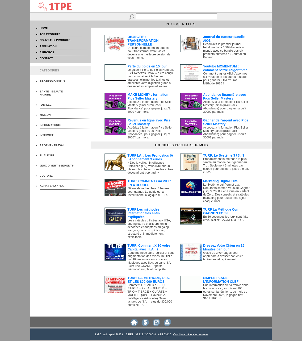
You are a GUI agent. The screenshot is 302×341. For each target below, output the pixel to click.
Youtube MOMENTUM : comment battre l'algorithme (225, 68)
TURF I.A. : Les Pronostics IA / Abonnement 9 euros (150, 157)
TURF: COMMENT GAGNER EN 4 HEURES (149, 183)
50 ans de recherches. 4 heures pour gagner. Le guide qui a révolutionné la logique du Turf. (148, 192)
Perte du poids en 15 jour (147, 66)
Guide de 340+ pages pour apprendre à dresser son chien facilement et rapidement (223, 256)
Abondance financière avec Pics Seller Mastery (224, 96)
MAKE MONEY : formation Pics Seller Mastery (147, 96)
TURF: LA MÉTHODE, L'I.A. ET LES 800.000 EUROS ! (148, 279)
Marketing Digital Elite (220, 181)
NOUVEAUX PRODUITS (55, 40)
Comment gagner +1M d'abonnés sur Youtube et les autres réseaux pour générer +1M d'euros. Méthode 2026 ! (225, 78)
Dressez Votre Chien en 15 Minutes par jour (223, 247)
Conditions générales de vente (190, 334)
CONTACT (46, 58)
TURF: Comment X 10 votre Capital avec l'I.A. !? (148, 247)
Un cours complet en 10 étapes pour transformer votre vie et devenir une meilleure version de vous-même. (148, 52)
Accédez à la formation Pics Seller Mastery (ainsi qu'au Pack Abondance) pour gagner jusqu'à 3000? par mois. (149, 106)
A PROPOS (47, 52)
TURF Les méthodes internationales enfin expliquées (143, 213)
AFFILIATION (48, 46)
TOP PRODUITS (50, 34)
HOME (44, 27)
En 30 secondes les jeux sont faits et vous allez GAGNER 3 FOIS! (225, 218)
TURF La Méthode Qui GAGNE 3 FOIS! (220, 211)
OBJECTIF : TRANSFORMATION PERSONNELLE (143, 40)
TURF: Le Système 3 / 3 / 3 (223, 155)
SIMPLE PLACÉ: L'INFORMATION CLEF (221, 279)
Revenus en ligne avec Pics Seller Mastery (149, 122)
